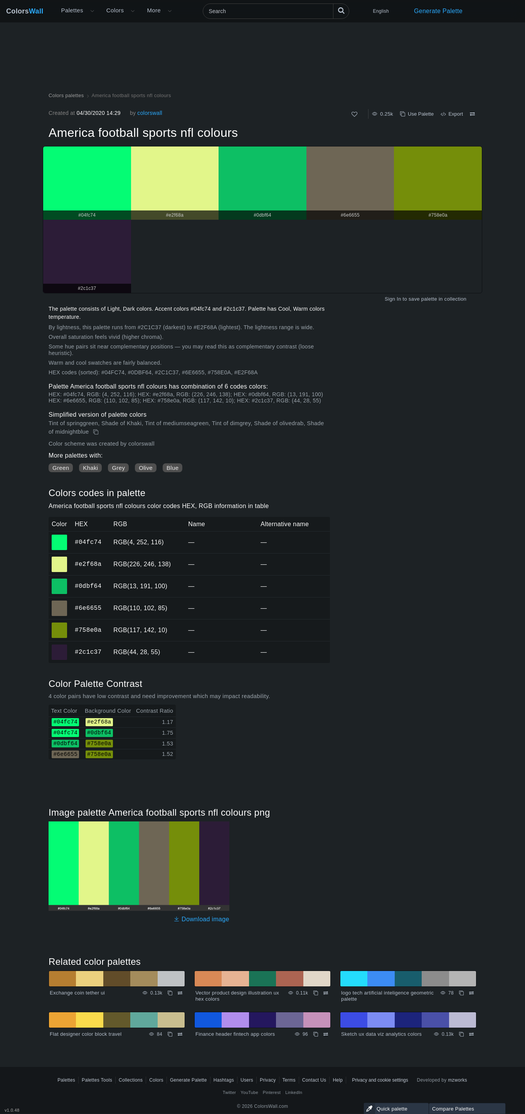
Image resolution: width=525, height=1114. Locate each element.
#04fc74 (88, 542)
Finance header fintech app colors (235, 1034)
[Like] (354, 114)
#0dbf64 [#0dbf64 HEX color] (59, 581)
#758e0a (88, 630)
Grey (118, 467)
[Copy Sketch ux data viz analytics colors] (461, 1034)
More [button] (154, 10)
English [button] (381, 11)
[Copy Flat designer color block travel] (170, 1034)
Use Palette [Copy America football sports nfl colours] (417, 114)
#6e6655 (88, 608)
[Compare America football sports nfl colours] (472, 114)
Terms (289, 1080)
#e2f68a (88, 564)
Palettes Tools (97, 1080)
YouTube (249, 1092)
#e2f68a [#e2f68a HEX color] (59, 559)
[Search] (276, 11)
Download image (201, 919)
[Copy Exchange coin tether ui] (170, 993)
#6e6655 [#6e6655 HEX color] (59, 603)
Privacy (268, 1080)
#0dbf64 (88, 586)
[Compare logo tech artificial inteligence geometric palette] (471, 993)
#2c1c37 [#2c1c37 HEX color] (59, 647)
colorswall (149, 113)
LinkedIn (293, 1092)
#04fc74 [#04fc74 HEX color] (59, 537)
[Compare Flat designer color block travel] (180, 1034)
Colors (25, 11)
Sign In (393, 299)
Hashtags (224, 1080)
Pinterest (272, 1092)
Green (60, 467)
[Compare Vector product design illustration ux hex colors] (325, 993)
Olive (146, 467)
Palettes (72, 10)
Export (452, 114)
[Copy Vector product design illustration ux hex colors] (315, 993)
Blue (172, 467)
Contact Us (314, 1080)
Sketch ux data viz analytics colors (381, 1034)
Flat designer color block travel (86, 1034)
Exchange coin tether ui (77, 993)
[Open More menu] (92, 11)
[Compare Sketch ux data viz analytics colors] (471, 1034)
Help (338, 1080)
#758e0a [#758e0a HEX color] (59, 625)
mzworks (457, 1080)
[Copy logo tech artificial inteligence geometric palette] (461, 993)
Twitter (229, 1092)
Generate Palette (438, 11)
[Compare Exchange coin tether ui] (180, 993)
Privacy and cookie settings (380, 1080)
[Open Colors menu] (132, 11)
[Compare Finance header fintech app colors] (325, 1034)
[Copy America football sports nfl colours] (96, 432)
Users (247, 1080)
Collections (131, 1080)
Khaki (90, 467)
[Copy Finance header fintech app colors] (315, 1034)
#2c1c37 (88, 652)
